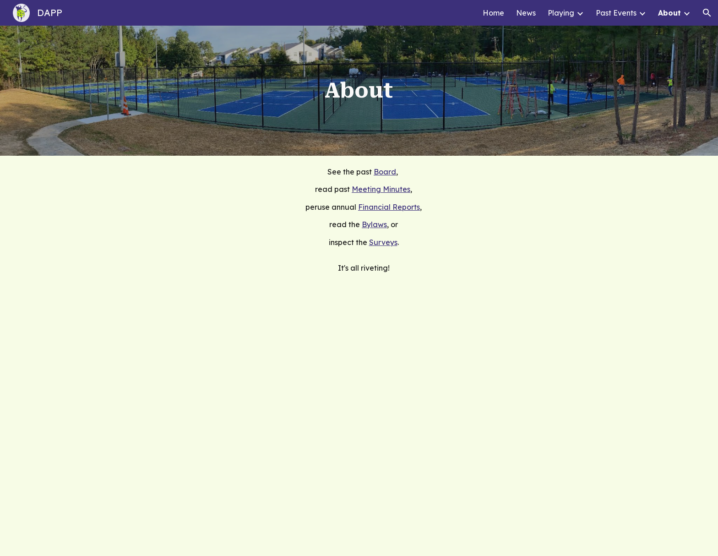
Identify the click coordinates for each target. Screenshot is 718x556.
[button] (707, 13)
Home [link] (493, 12)
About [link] (669, 12)
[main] (359, 91)
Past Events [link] (616, 12)
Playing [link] (561, 12)
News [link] (526, 12)
